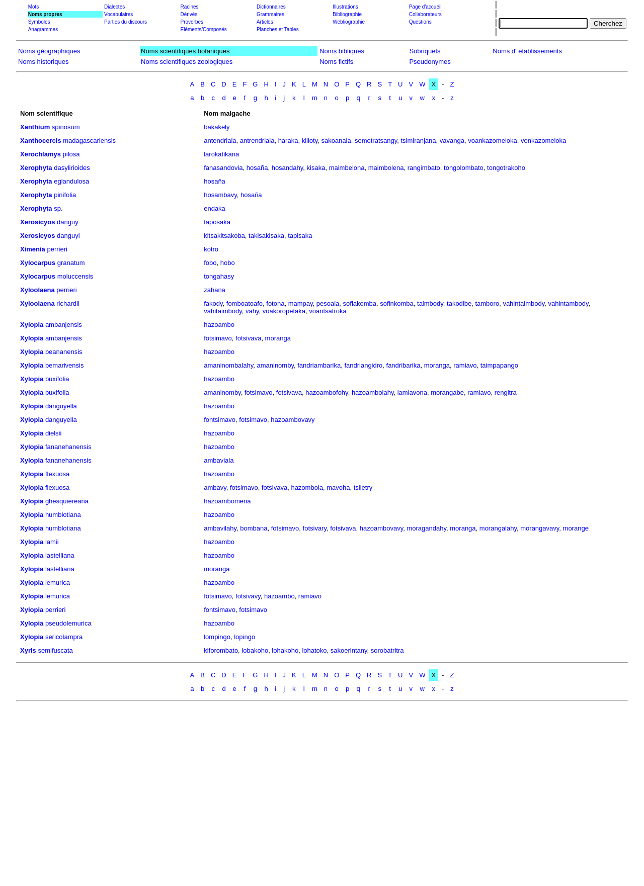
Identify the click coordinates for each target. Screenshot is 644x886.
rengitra (506, 392)
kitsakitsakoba (224, 235)
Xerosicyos (37, 222)
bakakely (216, 127)
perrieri (57, 249)
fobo (210, 263)
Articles (265, 22)
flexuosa (57, 474)
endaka (214, 208)
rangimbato (424, 167)
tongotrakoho (506, 167)
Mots (33, 7)
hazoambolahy (373, 392)
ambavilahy (220, 528)
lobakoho (255, 650)
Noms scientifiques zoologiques (186, 61)
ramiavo (464, 365)
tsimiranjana (418, 140)
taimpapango (499, 365)
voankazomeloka (492, 140)
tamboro (487, 303)
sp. (58, 208)
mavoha (338, 487)
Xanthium (35, 127)
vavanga (452, 140)
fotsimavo (218, 338)
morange (576, 528)
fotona (275, 303)
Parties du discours (125, 22)
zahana (214, 290)
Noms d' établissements (527, 51)
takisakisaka (266, 235)
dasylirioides (72, 167)
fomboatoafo (244, 303)
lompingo (217, 637)
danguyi (68, 235)
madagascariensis (89, 140)
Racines (189, 7)
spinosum (66, 127)
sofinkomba (396, 303)
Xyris (28, 650)
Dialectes (114, 7)
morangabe (447, 392)
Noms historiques (43, 61)
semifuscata (55, 650)
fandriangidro (363, 365)
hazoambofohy (326, 392)
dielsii (53, 433)
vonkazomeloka (543, 140)
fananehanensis (68, 447)
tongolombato (464, 167)
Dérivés (188, 14)
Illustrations (345, 7)
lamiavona (412, 392)
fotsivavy (248, 596)
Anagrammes (43, 29)
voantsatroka (327, 311)
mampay (300, 303)
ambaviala (218, 460)
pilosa (71, 154)
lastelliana (59, 555)
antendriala (220, 140)
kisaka (316, 167)
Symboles (39, 22)
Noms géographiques (49, 51)
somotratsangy (376, 140)
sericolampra (64, 637)
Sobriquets (424, 51)
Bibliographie (347, 14)
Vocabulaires (118, 14)
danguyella (61, 406)
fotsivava (248, 338)
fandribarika (403, 365)
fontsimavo (219, 419)
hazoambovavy (292, 419)
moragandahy (426, 528)
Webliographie (349, 22)
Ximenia (32, 249)
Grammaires (270, 14)
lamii (52, 542)
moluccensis (75, 276)
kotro (211, 249)
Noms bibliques (341, 51)
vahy (252, 311)
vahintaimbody (523, 303)
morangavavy (539, 528)
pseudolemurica (68, 623)
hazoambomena (227, 501)
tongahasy (219, 276)
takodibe (459, 303)
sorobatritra (387, 650)
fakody (213, 303)
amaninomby (275, 365)
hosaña (257, 167)
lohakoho (285, 650)
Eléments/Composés (203, 29)
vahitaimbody (223, 311)
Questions (420, 22)
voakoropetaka (284, 311)
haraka (288, 140)
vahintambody (568, 303)
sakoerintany (349, 650)
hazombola (307, 487)
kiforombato (221, 650)
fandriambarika (319, 365)
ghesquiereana (67, 501)
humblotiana (63, 514)
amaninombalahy (228, 365)
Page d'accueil (425, 7)
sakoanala (336, 140)
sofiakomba (359, 303)
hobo (227, 263)
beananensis (64, 352)
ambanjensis (63, 324)
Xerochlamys (40, 154)
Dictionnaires (271, 7)
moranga (278, 338)
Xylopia (31, 324)
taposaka (217, 222)
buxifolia (57, 379)
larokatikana (221, 154)
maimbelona (347, 167)
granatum (71, 263)
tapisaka (300, 235)
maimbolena (386, 167)
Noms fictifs (336, 61)
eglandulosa (71, 181)
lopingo (244, 637)
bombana (253, 528)
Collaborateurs (425, 14)
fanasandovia (223, 167)
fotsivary (315, 528)
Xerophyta (36, 167)
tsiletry (363, 487)
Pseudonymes (429, 61)
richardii (67, 303)
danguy (67, 222)
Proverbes (191, 22)
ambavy (215, 487)
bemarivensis (64, 365)
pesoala (328, 303)
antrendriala (257, 140)
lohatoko (314, 650)
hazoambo (219, 324)
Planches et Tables (278, 29)
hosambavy (220, 195)
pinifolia (65, 195)
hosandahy (287, 167)
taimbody (430, 303)
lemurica (57, 582)
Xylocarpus (37, 263)
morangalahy (498, 528)
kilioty (310, 140)
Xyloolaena (37, 290)
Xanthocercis (40, 140)
